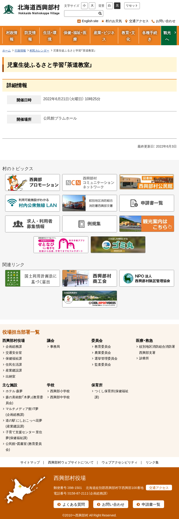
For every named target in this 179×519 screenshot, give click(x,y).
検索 (100, 13)
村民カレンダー (39, 50)
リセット (132, 5)
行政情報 (20, 50)
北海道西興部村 (31, 9)
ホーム (6, 50)
